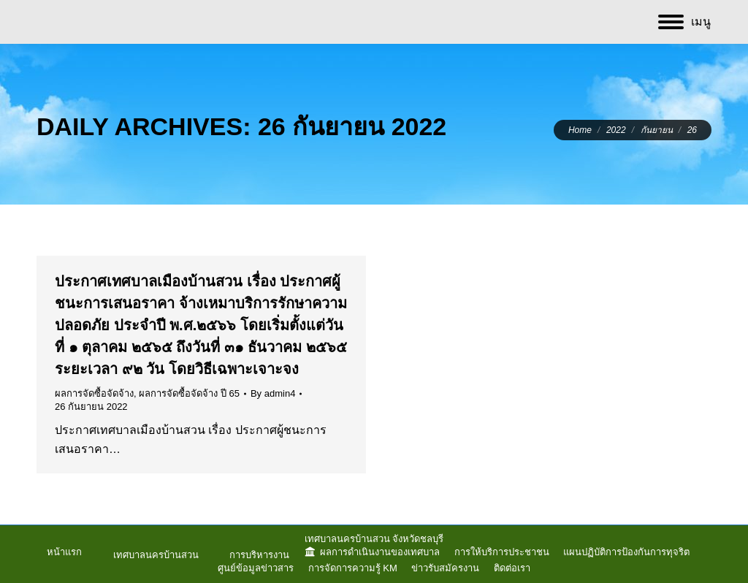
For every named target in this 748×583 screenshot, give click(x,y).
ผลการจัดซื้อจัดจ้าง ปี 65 (189, 393)
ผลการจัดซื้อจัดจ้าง (94, 393)
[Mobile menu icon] (684, 22)
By (273, 393)
